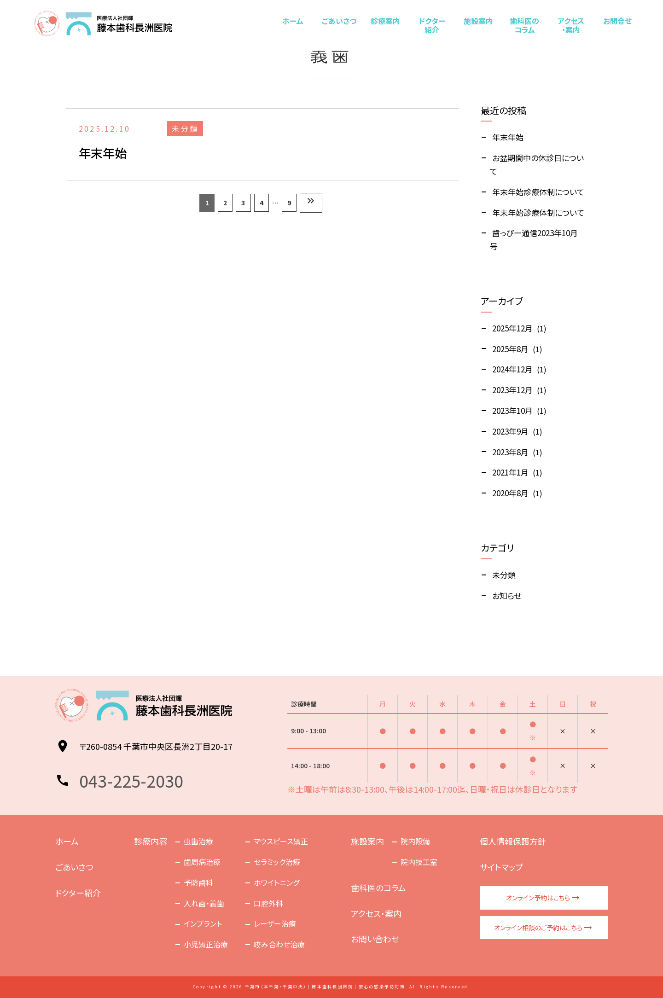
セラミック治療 (277, 861)
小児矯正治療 (206, 944)
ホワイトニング (276, 882)
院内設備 (415, 841)
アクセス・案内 (570, 25)
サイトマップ (501, 867)
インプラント (203, 923)
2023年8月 (510, 452)
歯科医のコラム (524, 25)
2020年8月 (510, 493)
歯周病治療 (202, 861)
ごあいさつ (339, 20)
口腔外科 (268, 903)
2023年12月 (512, 389)
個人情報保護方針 (513, 841)
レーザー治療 (275, 923)
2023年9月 (510, 431)
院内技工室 (419, 861)
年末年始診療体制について (538, 191)
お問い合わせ (375, 939)
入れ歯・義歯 (204, 903)
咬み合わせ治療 (279, 944)
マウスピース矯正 (281, 841)
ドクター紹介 (432, 25)
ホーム (292, 20)
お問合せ (617, 20)
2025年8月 (510, 348)
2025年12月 (512, 328)
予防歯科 (198, 882)
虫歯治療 (198, 841)
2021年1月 (510, 472)
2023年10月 (512, 410)
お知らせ (506, 595)
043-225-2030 (131, 780)
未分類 (504, 574)
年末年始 (507, 137)
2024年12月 (512, 369)
